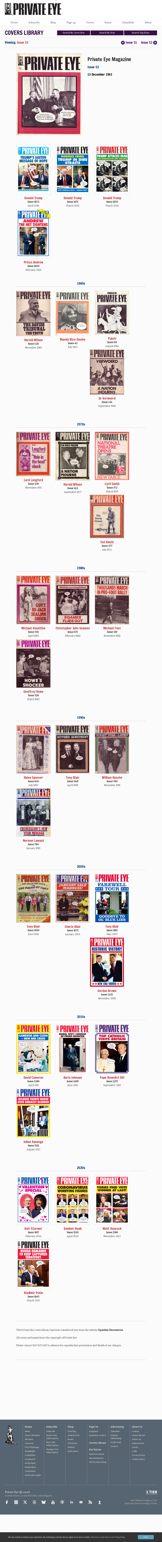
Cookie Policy (138, 1459)
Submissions (138, 1443)
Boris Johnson (72, 1077)
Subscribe (34, 22)
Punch (112, 338)
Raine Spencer (33, 777)
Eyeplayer (93, 1431)
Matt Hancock (112, 1228)
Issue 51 (129, 42)
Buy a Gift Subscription (52, 1444)
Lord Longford (33, 480)
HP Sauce (29, 1439)
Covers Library (97, 1442)
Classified (115, 1431)
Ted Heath (107, 542)
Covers (90, 22)
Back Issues (73, 1451)
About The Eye (138, 1435)
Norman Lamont (33, 840)
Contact (114, 1446)
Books (71, 1439)
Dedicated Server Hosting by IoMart (140, 1503)
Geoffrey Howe (33, 691)
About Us (137, 1426)
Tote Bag (72, 1431)
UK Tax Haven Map (98, 1462)
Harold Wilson (33, 340)
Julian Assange (33, 1141)
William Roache (112, 777)
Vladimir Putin (33, 1292)
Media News (30, 1467)
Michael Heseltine (33, 628)
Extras (107, 22)
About (148, 22)
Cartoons (29, 1443)
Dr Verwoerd (107, 398)
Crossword (30, 1459)
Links (134, 1451)
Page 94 (71, 22)
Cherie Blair (73, 926)
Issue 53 (149, 42)
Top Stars (140, 32)
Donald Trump (33, 198)
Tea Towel (72, 1443)
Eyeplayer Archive (97, 1435)
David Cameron (33, 1077)
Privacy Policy (138, 1455)
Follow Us (136, 1439)
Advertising (117, 1426)
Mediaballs (30, 1451)
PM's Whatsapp (32, 1447)
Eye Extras (95, 1449)
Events (135, 1447)
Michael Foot (112, 628)
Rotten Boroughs (33, 1475)
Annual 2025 (73, 1435)
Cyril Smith (112, 484)
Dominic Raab (73, 1228)
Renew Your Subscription (52, 1437)
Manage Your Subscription (52, 1451)
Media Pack (116, 1442)
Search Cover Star (73, 32)
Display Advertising (116, 1437)
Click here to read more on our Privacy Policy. (107, 1537)
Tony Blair (72, 777)
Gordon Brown (106, 990)
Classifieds (128, 22)
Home (14, 22)
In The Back (30, 1463)
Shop (53, 22)
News (27, 1431)
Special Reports (96, 1458)
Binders (71, 1447)
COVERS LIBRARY (24, 33)
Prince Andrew (33, 262)
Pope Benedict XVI (112, 1077)
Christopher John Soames (73, 628)
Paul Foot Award (96, 1454)
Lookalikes (30, 1455)
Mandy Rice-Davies (72, 339)
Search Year (107, 32)
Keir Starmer (33, 1228)
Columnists (30, 1471)
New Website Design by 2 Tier (144, 1500)
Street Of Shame (32, 1435)
